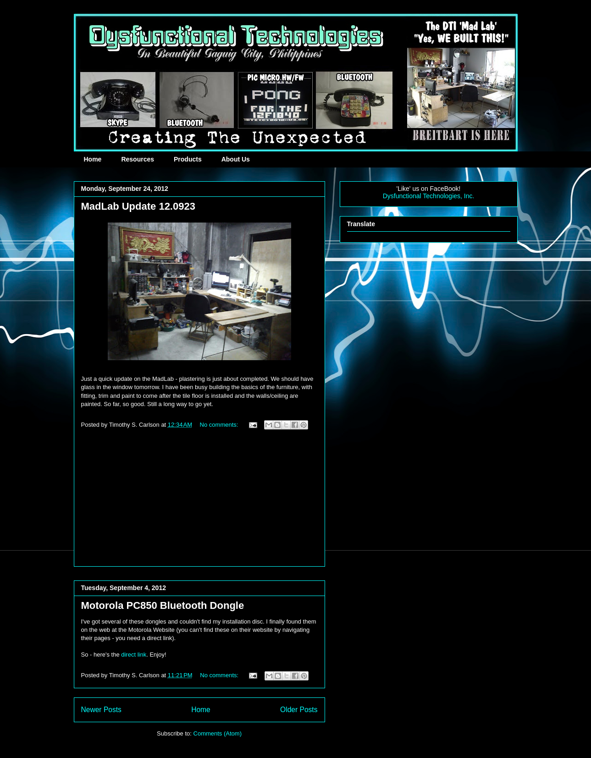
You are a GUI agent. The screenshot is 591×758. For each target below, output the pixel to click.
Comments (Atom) (217, 733)
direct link (133, 654)
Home (93, 159)
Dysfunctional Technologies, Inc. (429, 196)
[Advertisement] (199, 502)
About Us (235, 159)
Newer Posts (101, 709)
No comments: (220, 424)
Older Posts (298, 709)
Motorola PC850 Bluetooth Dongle (162, 605)
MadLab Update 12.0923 (138, 206)
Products (188, 159)
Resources (137, 159)
